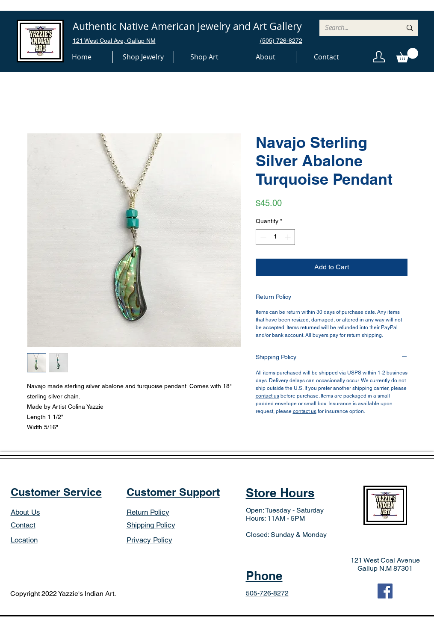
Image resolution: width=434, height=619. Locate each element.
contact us (267, 396)
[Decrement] (262, 237)
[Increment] (288, 237)
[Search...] (357, 28)
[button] (143, 57)
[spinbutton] (275, 237)
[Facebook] (385, 591)
